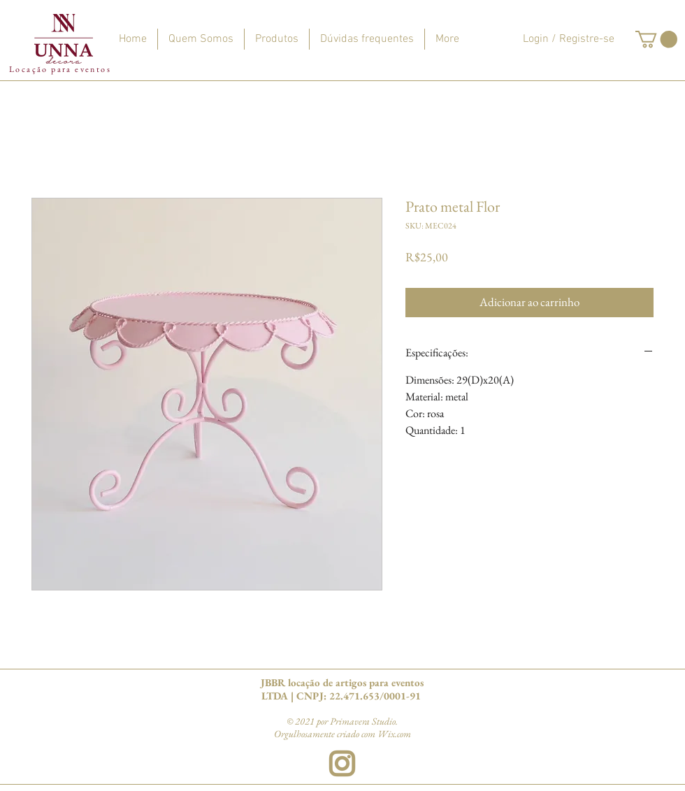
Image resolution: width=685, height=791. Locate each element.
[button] (656, 39)
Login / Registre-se (568, 39)
